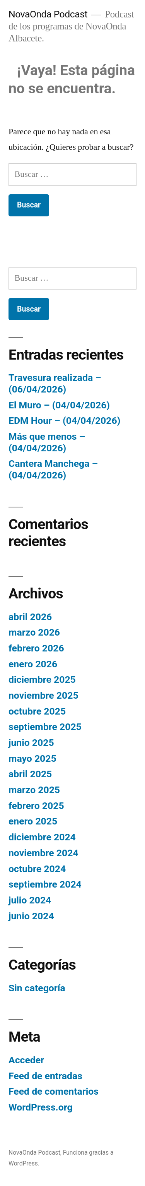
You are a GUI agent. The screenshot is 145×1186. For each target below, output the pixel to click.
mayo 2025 (32, 758)
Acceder (26, 1060)
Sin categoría (37, 988)
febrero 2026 (36, 648)
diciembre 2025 (42, 679)
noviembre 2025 (43, 695)
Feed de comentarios (54, 1091)
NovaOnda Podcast (48, 14)
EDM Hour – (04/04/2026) (64, 420)
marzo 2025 (34, 789)
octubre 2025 (37, 711)
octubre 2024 (37, 868)
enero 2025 (33, 821)
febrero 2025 (36, 805)
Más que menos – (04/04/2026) (47, 442)
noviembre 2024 (43, 853)
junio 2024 (31, 916)
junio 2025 (31, 742)
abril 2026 (30, 616)
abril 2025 (30, 774)
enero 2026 (33, 664)
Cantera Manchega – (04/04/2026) (53, 469)
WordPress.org (41, 1107)
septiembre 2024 (45, 884)
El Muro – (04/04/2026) (59, 405)
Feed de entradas (45, 1075)
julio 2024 (30, 900)
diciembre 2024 (42, 837)
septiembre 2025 (45, 726)
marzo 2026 (34, 632)
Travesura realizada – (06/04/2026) (55, 383)
